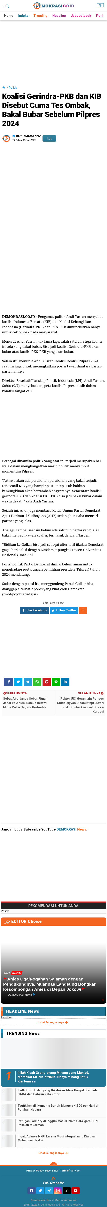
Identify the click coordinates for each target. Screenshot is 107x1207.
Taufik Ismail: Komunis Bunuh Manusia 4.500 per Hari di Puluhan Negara (58, 1108)
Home (8, 16)
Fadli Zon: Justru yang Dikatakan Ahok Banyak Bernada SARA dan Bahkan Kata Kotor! (58, 1092)
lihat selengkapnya (53, 1022)
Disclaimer (51, 1170)
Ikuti (49, 138)
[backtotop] (53, 1165)
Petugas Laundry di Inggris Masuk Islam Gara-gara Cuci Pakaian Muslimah (58, 1123)
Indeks (23, 16)
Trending (40, 16)
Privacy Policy (35, 1170)
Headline (59, 16)
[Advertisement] (54, 49)
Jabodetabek (81, 16)
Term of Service (70, 1170)
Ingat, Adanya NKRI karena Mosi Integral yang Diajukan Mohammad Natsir (57, 1138)
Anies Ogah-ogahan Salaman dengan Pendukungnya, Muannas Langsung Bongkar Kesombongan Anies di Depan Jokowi (49, 984)
